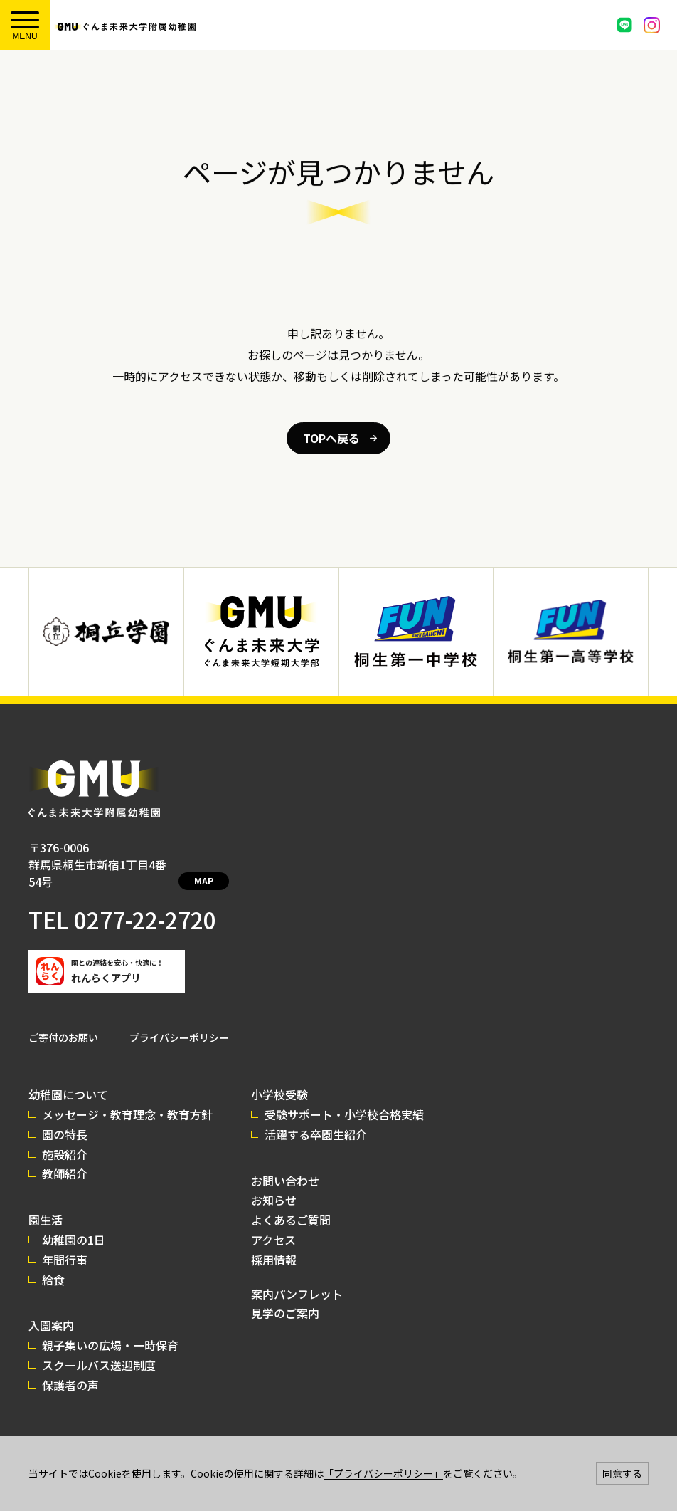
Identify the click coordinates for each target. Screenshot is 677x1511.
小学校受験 (279, 1077)
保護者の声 (70, 1367)
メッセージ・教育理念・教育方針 (127, 1097)
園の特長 (64, 1117)
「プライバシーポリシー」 (383, 1473)
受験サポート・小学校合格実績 (344, 1097)
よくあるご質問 (291, 1202)
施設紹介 (64, 1137)
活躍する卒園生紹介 (316, 1117)
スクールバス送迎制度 (99, 1347)
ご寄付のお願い (63, 1020)
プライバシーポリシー (179, 1020)
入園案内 (51, 1308)
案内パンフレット (297, 1276)
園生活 (45, 1202)
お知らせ (274, 1182)
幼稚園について (68, 1077)
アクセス (273, 1222)
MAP (219, 865)
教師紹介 (64, 1156)
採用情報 (274, 1242)
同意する (622, 1473)
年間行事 (64, 1242)
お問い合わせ (285, 1163)
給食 (53, 1262)
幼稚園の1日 (73, 1222)
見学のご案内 (285, 1296)
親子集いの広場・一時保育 (110, 1328)
